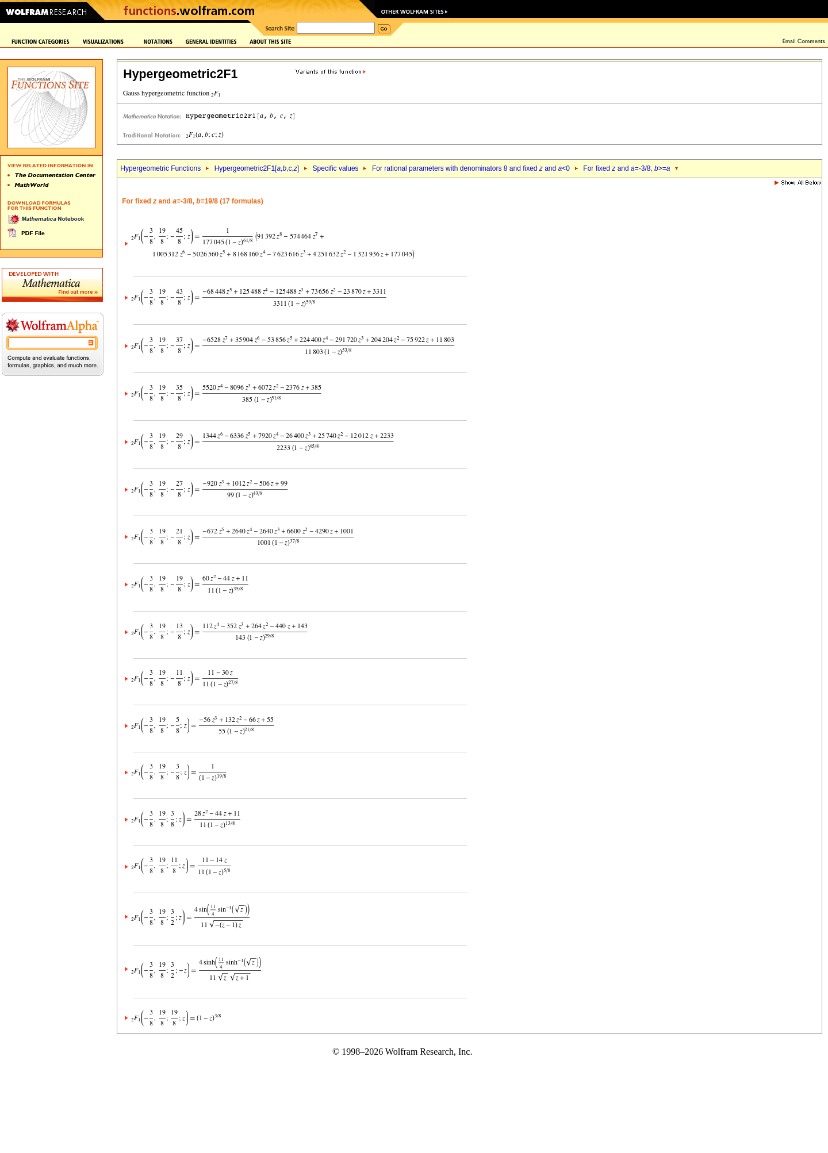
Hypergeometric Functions (160, 168)
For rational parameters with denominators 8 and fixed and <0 (471, 168)
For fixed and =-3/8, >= (626, 168)
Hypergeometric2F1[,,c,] (256, 168)
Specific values (336, 168)
